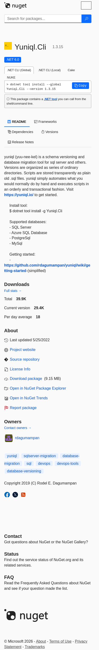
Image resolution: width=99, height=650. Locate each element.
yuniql (12, 456)
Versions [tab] (49, 131)
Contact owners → (18, 428)
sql (29, 463)
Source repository (25, 359)
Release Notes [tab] (21, 142)
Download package (26, 379)
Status (11, 554)
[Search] (86, 18)
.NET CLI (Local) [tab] (49, 70)
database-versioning (24, 471)
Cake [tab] (71, 70)
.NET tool (50, 99)
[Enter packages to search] (43, 18)
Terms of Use (60, 641)
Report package (23, 408)
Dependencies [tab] (20, 131)
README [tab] (17, 121)
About (41, 641)
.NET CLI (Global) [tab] (19, 70)
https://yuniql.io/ (19, 195)
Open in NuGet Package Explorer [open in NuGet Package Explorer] (38, 388)
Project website (23, 350)
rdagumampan (27, 438)
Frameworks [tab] (45, 121)
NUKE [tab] (11, 77)
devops (44, 463)
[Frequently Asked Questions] (9, 577)
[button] (80, 85)
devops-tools (68, 463)
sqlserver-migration (40, 456)
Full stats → (13, 291)
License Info (20, 369)
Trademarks (35, 647)
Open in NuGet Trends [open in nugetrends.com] (29, 398)
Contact (13, 536)
